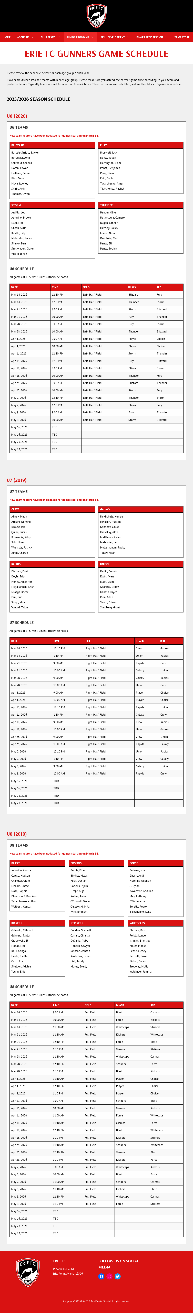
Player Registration (153, 37)
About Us (27, 37)
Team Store (181, 37)
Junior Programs (82, 37)
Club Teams (52, 37)
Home (7, 37)
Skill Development (117, 37)
